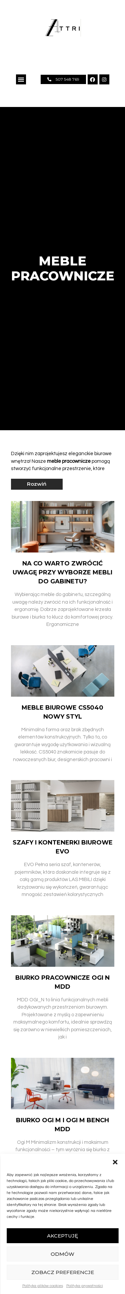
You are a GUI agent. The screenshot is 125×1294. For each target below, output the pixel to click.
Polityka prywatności (84, 1286)
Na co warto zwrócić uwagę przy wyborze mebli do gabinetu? (62, 572)
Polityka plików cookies (42, 1286)
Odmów (62, 1254)
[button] (115, 1162)
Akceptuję (62, 1236)
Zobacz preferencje (62, 1272)
